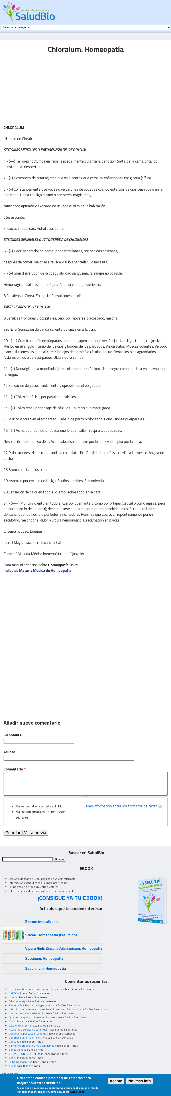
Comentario (15, 769)
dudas (12, 1066)
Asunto (9, 752)
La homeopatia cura (21, 1062)
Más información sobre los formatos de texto (121, 806)
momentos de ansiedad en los (27, 1013)
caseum (13, 997)
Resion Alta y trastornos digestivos (30, 1005)
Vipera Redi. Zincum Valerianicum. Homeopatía (63, 948)
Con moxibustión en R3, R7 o (26, 1037)
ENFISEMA (15, 993)
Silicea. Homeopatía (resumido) (51, 935)
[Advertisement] (41, 86)
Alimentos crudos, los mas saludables (31, 1045)
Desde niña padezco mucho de (27, 1033)
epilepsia (14, 1049)
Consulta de (16, 1021)
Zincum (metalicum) (41, 922)
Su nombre (13, 735)
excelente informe (20, 1025)
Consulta (14, 1041)
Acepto (116, 1081)
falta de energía (18, 1001)
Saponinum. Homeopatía (45, 968)
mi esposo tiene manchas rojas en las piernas (37, 989)
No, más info (139, 1081)
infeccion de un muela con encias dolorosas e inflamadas (43, 1009)
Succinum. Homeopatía (44, 958)
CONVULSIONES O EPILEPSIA (26, 1054)
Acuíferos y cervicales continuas (28, 1029)
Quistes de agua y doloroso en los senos (33, 1017)
